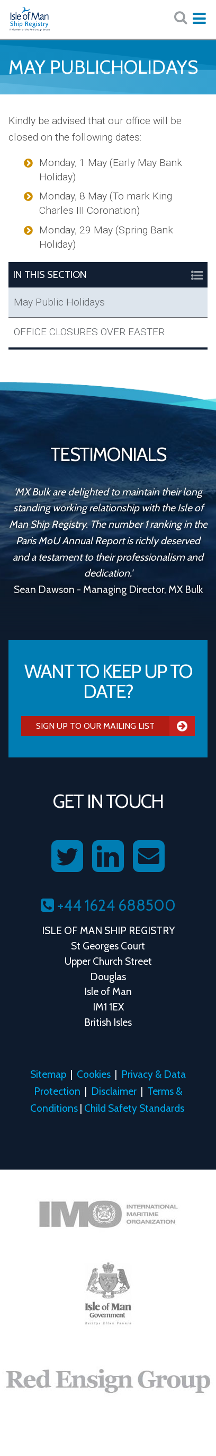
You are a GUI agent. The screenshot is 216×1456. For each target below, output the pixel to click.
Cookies (94, 1074)
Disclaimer (114, 1091)
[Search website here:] (180, 18)
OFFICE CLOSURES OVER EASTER (89, 332)
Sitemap (48, 1074)
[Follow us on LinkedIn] (108, 857)
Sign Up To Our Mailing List (115, 726)
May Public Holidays (59, 302)
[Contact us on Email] (149, 857)
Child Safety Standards (134, 1108)
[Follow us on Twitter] (67, 857)
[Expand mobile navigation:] (199, 18)
